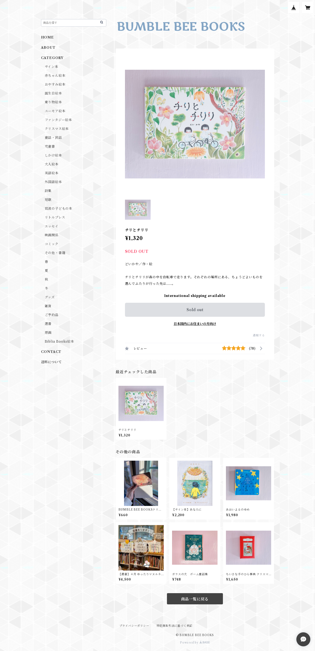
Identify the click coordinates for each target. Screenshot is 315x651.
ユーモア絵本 (55, 111)
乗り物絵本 (53, 102)
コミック (52, 244)
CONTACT (51, 352)
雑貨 (48, 306)
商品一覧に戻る (195, 599)
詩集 (48, 191)
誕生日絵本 (53, 93)
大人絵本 (52, 164)
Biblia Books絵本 (59, 341)
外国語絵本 (53, 182)
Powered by (195, 642)
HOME (47, 37)
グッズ (50, 297)
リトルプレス (55, 217)
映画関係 (52, 235)
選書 (48, 324)
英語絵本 (52, 173)
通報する (259, 335)
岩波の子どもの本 (58, 208)
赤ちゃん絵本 (55, 75)
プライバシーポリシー (134, 625)
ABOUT (48, 47)
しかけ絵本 (53, 155)
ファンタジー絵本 (58, 120)
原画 (48, 333)
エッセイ (52, 226)
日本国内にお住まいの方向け (195, 324)
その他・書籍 (55, 253)
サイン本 (51, 67)
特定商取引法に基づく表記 (175, 625)
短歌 (48, 200)
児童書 (50, 146)
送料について (51, 362)
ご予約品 (52, 315)
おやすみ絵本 (55, 84)
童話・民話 (53, 138)
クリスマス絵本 (57, 129)
